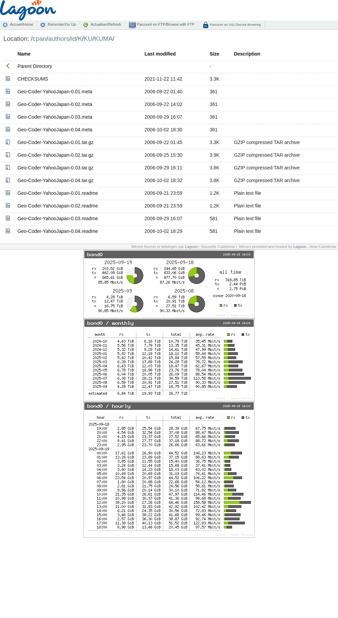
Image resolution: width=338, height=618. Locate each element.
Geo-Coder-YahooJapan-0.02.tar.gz (55, 155)
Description (247, 54)
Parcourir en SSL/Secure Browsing (235, 24)
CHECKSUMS (32, 79)
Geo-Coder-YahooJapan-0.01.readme (57, 193)
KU (88, 38)
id (73, 38)
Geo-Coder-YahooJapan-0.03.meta (54, 117)
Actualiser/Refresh (105, 24)
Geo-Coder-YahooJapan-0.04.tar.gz (55, 180)
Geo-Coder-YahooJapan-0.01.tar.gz (55, 142)
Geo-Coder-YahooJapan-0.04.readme (57, 231)
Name (24, 54)
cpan (39, 38)
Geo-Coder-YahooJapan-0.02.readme (57, 206)
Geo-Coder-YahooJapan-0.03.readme (57, 218)
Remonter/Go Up (62, 24)
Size (214, 54)
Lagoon (191, 247)
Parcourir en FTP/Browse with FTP (165, 24)
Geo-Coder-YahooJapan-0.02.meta (54, 104)
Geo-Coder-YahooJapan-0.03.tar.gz (55, 167)
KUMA (103, 38)
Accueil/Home (21, 24)
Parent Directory (34, 66)
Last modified (160, 54)
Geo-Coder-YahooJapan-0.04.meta (54, 129)
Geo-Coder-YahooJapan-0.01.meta (54, 91)
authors (58, 38)
